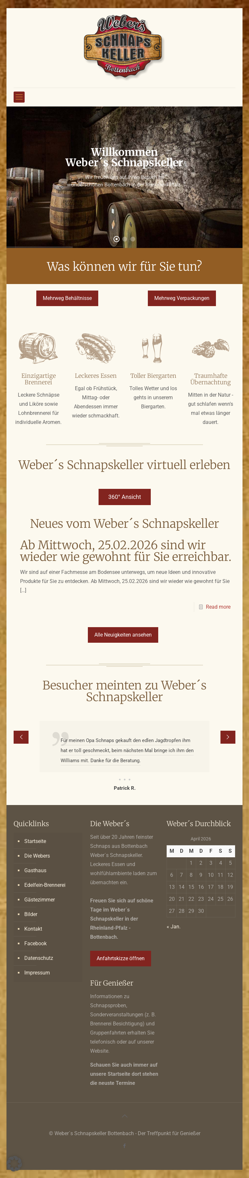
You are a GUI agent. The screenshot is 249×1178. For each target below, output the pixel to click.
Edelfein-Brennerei (44, 885)
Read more (218, 607)
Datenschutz (38, 958)
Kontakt (33, 929)
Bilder (30, 914)
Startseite (35, 841)
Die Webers (37, 856)
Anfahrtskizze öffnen (121, 958)
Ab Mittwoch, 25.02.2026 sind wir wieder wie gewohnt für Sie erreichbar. (125, 551)
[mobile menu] (19, 97)
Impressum (37, 973)
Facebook (35, 943)
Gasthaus (35, 870)
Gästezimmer (39, 900)
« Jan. (174, 927)
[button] (14, 1163)
